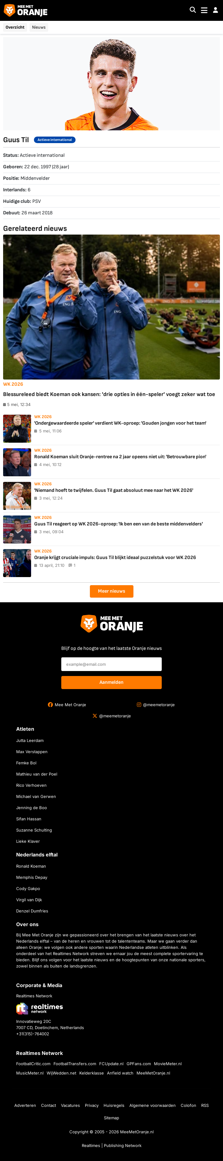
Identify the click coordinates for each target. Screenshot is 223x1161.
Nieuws (39, 27)
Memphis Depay (31, 877)
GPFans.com (139, 1063)
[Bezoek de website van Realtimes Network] (39, 1008)
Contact (48, 1105)
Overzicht (15, 27)
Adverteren (25, 1105)
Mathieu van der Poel (36, 774)
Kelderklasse (91, 1072)
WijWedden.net (61, 1072)
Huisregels (114, 1105)
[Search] (192, 10)
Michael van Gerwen (36, 796)
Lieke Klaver (28, 841)
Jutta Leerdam (30, 740)
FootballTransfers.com (74, 1063)
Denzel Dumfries (32, 910)
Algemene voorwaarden (152, 1105)
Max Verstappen (32, 751)
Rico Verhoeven (31, 785)
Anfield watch (120, 1072)
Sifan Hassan (28, 818)
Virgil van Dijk (29, 899)
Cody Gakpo (28, 888)
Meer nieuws (111, 591)
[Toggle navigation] (204, 10)
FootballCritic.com (33, 1063)
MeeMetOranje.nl (153, 1072)
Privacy (92, 1105)
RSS (205, 1105)
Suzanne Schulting (34, 830)
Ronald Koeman (31, 866)
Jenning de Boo (31, 807)
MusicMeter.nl (30, 1072)
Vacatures (70, 1105)
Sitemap (111, 1117)
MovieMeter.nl (168, 1063)
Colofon (188, 1105)
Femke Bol (26, 762)
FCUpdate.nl (111, 1063)
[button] (215, 10)
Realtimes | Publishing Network (112, 1145)
